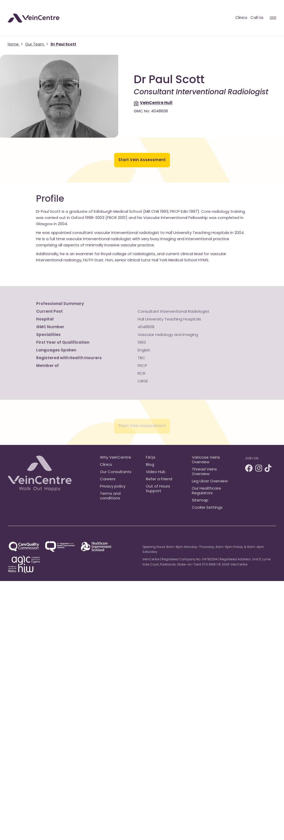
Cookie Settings (207, 508)
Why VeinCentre (115, 458)
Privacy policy (112, 487)
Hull (156, 103)
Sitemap (200, 501)
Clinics (241, 18)
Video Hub (155, 472)
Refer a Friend (159, 479)
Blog (150, 465)
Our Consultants (115, 472)
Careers (107, 479)
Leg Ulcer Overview (210, 481)
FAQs (150, 458)
